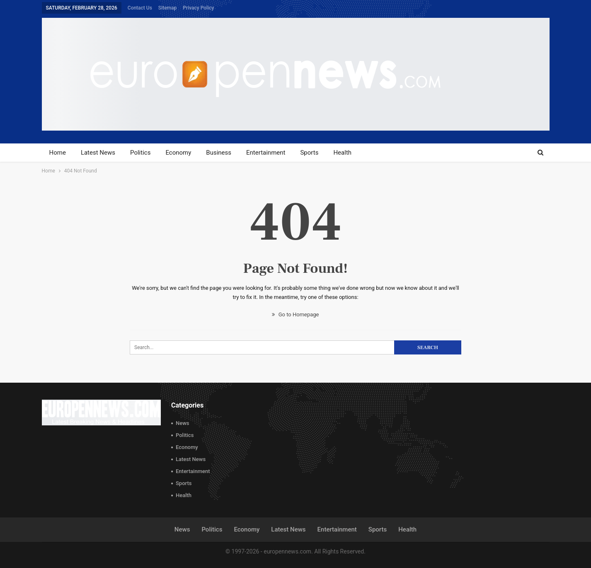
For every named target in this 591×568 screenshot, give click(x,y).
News (182, 423)
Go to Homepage (295, 314)
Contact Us (140, 8)
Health (342, 152)
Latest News (98, 152)
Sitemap (167, 8)
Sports (309, 152)
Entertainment (265, 152)
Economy (178, 152)
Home (57, 152)
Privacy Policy (198, 8)
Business (218, 152)
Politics (140, 152)
